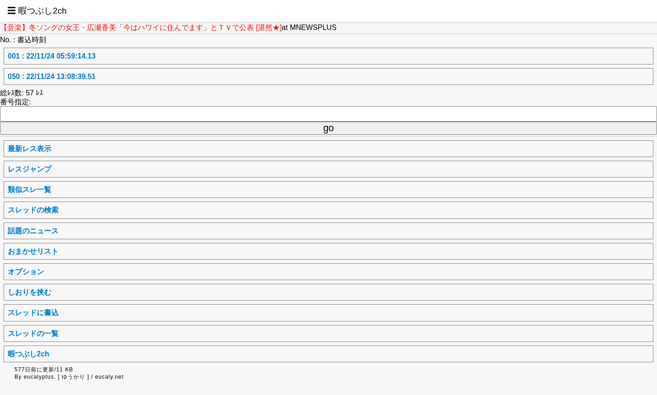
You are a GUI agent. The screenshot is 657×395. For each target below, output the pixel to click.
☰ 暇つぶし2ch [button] (37, 10)
